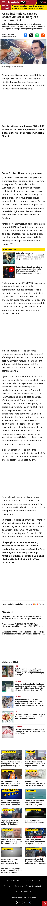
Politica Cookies (13, 880)
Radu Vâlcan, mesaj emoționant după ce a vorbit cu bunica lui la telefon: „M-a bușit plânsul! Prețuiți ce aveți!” (29, 672)
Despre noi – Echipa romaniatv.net (29, 886)
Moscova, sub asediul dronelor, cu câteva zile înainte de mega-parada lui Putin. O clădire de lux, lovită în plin (35, 861)
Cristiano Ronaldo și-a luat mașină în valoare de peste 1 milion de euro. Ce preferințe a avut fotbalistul (10, 783)
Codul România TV (23, 892)
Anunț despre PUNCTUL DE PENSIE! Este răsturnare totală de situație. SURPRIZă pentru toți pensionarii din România (23, 625)
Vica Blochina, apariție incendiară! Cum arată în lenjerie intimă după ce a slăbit (35, 764)
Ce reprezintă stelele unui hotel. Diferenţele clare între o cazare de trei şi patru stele (10, 803)
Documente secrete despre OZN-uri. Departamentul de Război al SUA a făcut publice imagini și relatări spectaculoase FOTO (10, 861)
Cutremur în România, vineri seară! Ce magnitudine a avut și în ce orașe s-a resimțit (30, 732)
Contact (7, 886)
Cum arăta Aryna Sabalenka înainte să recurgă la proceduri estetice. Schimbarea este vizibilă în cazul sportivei (23, 633)
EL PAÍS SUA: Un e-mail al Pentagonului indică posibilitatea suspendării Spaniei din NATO (11, 764)
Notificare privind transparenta (23, 897)
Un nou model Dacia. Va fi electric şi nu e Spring (35, 821)
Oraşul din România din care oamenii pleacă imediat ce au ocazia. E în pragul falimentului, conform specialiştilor (22, 618)
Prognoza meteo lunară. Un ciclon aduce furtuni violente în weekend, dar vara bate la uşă (28, 7)
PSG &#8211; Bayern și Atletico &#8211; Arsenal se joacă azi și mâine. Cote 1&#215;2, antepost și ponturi (11, 871)
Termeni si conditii (32, 880)
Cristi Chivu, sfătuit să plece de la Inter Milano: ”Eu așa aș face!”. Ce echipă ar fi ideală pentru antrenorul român (35, 842)
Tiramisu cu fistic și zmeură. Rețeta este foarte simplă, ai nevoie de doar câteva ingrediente (30, 716)
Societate (19, 681)
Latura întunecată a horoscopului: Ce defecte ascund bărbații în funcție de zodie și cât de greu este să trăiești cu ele (30, 256)
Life (16, 666)
